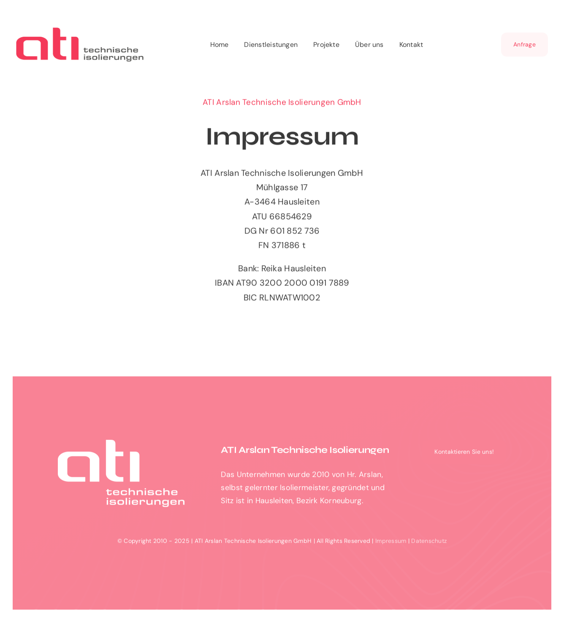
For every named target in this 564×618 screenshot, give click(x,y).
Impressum (390, 543)
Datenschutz (429, 543)
